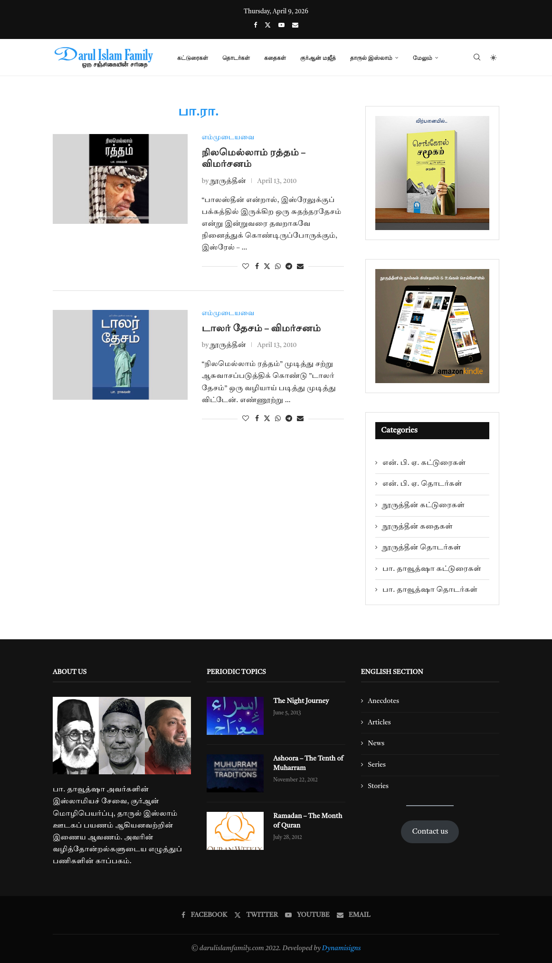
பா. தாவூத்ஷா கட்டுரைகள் (431, 569)
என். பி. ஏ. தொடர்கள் (422, 484)
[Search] (477, 58)
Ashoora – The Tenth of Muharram (308, 763)
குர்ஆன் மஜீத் (318, 58)
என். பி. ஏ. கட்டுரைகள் (424, 463)
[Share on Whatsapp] (278, 266)
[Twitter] (268, 25)
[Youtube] (281, 25)
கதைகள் (275, 58)
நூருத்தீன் (228, 181)
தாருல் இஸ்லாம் (371, 58)
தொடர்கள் (236, 58)
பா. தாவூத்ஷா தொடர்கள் (429, 590)
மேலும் (422, 58)
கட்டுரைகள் (192, 58)
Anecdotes (384, 701)
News (376, 743)
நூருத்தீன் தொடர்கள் (421, 547)
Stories (378, 786)
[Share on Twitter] (267, 266)
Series (377, 764)
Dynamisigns (341, 948)
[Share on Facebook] (257, 266)
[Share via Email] (300, 266)
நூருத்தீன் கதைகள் (417, 526)
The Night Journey (300, 701)
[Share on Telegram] (289, 266)
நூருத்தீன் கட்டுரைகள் (423, 505)
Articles (379, 722)
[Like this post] (245, 266)
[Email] (295, 25)
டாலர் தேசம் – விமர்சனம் (261, 329)
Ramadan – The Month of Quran (307, 821)
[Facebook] (255, 25)
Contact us (430, 832)
